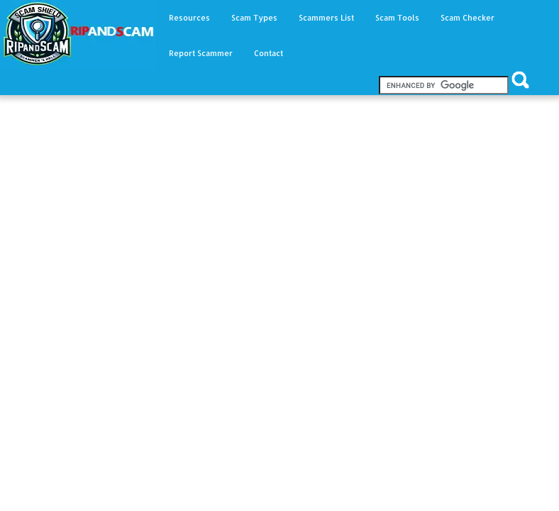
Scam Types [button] (254, 18)
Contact (268, 53)
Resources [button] (189, 18)
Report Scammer (201, 53)
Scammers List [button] (326, 18)
